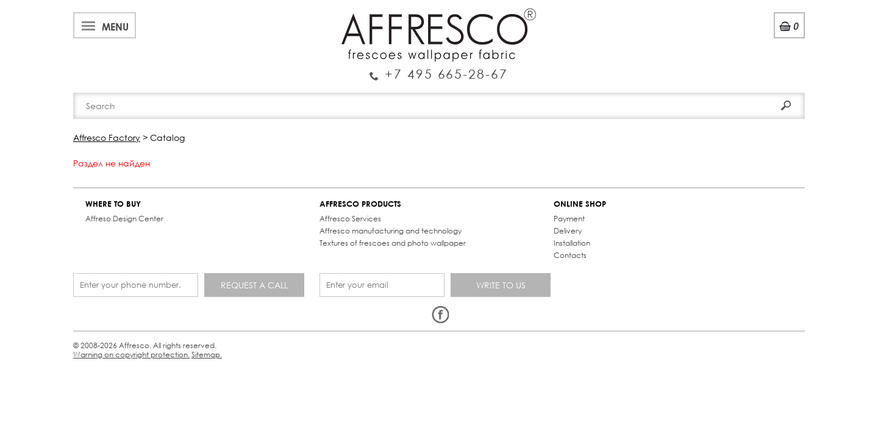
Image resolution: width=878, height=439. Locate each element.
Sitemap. (383, 301)
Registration (756, 42)
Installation (394, 233)
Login (705, 42)
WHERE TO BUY (119, 194)
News (281, 14)
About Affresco (115, 14)
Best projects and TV (211, 14)
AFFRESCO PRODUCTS (253, 194)
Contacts (599, 93)
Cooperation (385, 14)
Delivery (390, 221)
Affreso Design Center (130, 209)
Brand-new (282, 93)
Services (324, 14)
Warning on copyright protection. (301, 301)
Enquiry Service (155, 51)
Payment (391, 209)
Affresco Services (243, 209)
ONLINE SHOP (402, 194)
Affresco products (442, 93)
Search (770, 65)
